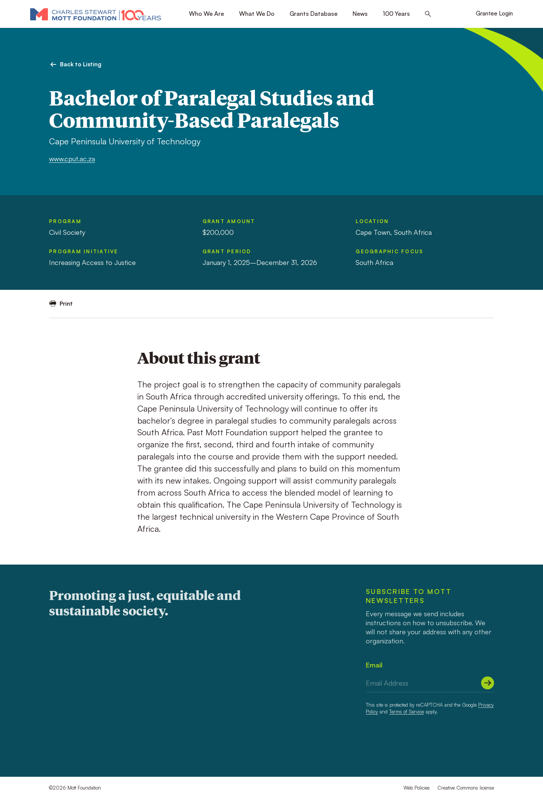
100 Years (396, 13)
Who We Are (206, 13)
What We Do (257, 13)
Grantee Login (494, 13)
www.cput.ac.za (72, 159)
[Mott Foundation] (95, 14)
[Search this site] (428, 14)
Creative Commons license (465, 788)
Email (374, 665)
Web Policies (416, 788)
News (360, 13)
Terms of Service (406, 712)
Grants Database (313, 13)
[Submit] (487, 683)
